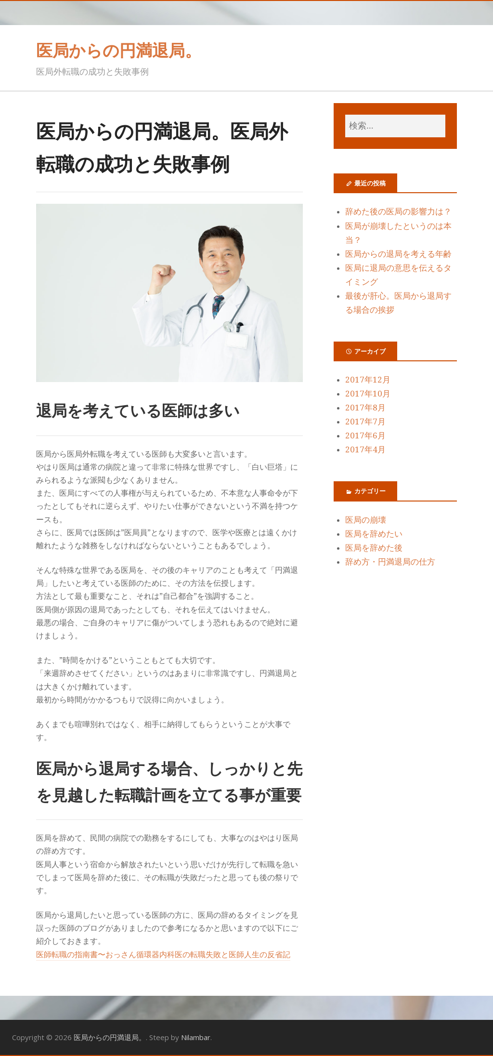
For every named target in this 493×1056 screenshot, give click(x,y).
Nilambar (195, 1037)
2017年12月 (367, 379)
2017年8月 (365, 407)
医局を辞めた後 (373, 548)
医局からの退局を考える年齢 (398, 254)
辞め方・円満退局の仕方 (390, 562)
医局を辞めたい (373, 534)
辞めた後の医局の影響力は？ (398, 211)
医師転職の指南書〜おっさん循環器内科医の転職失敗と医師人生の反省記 (163, 954)
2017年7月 (365, 421)
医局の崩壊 (365, 520)
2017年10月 (367, 393)
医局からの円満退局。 (118, 50)
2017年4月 (365, 449)
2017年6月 (365, 435)
